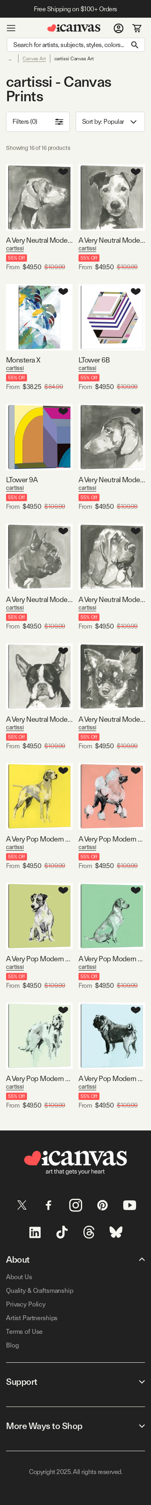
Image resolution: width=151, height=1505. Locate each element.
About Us (19, 1277)
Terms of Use (24, 1331)
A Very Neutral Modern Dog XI (112, 719)
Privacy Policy (26, 1304)
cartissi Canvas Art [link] (74, 58)
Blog (12, 1345)
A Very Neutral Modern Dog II (112, 479)
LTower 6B (94, 360)
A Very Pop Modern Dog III (39, 958)
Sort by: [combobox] (110, 122)
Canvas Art (34, 58)
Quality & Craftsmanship (39, 1290)
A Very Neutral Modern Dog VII (112, 599)
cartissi (15, 248)
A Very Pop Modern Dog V (112, 958)
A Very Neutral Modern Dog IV (39, 240)
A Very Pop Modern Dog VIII (112, 1078)
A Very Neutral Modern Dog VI (112, 240)
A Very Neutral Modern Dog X (39, 719)
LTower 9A (21, 479)
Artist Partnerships (32, 1318)
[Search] (76, 45)
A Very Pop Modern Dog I (39, 839)
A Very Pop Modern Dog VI (39, 1078)
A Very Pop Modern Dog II (112, 839)
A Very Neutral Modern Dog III (39, 599)
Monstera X (23, 360)
